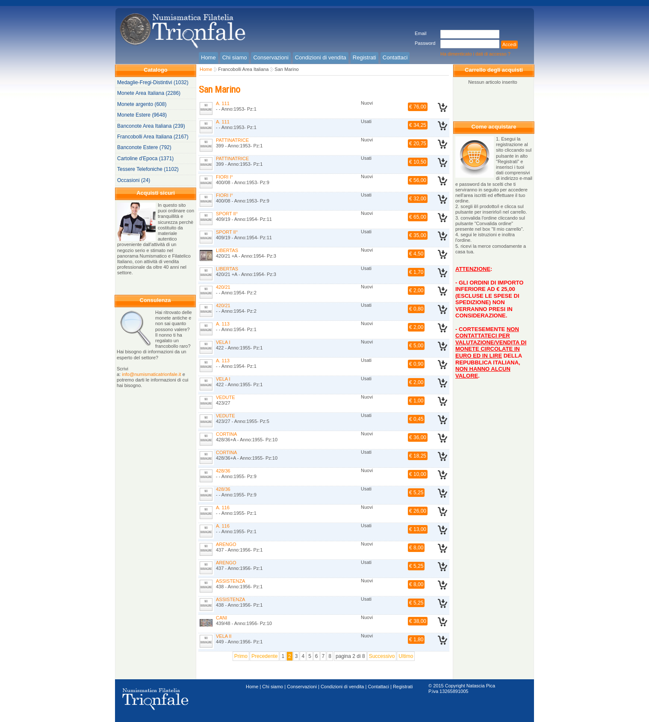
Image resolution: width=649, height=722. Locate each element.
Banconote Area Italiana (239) (151, 126)
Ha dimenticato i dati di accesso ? (475, 53)
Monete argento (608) (141, 104)
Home (206, 69)
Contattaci (378, 686)
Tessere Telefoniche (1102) (148, 169)
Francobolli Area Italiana (243, 69)
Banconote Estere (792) (144, 147)
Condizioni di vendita (342, 686)
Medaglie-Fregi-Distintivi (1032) (153, 82)
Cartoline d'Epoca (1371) (145, 158)
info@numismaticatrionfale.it (151, 374)
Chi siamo (272, 686)
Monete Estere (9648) (142, 115)
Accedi (509, 44)
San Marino (286, 69)
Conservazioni (302, 686)
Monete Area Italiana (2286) (148, 93)
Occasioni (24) (133, 180)
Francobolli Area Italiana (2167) (153, 137)
